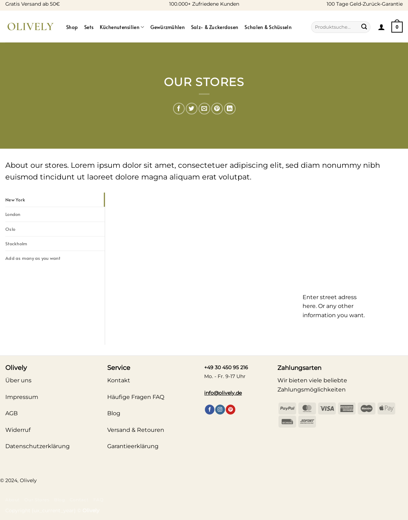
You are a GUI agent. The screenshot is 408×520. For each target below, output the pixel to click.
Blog (59, 499)
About (12, 499)
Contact (79, 499)
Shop (72, 26)
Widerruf (17, 430)
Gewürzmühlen (167, 26)
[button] (381, 27)
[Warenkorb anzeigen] (397, 27)
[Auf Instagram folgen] (220, 410)
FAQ (98, 499)
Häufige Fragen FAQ (135, 397)
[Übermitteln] (364, 27)
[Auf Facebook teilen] (179, 108)
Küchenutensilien (122, 26)
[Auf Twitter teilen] (191, 108)
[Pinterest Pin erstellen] (217, 108)
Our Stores (36, 499)
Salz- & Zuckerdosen (214, 26)
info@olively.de (223, 393)
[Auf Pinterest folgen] (230, 410)
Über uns (18, 380)
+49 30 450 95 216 (226, 367)
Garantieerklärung (133, 446)
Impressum (21, 397)
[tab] (55, 200)
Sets (88, 26)
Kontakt (118, 380)
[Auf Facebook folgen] (209, 410)
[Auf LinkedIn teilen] (230, 108)
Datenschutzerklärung (37, 446)
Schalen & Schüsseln (268, 26)
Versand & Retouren (135, 430)
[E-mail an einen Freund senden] (204, 108)
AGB (11, 413)
